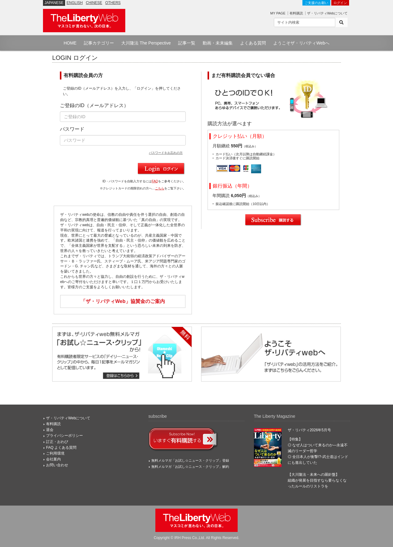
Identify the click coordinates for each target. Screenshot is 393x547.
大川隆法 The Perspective (146, 43)
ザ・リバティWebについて (327, 13)
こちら (159, 188)
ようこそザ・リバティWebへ (301, 43)
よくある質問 (253, 43)
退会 (49, 430)
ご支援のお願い (316, 3)
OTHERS (113, 3)
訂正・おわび (57, 442)
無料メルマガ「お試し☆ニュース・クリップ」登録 (190, 460)
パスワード (72, 129)
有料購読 (296, 13)
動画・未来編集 (218, 43)
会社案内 (53, 459)
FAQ (155, 181)
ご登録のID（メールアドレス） (94, 105)
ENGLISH (75, 3)
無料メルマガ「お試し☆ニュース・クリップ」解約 (190, 466)
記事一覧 (186, 43)
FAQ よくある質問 (61, 447)
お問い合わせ (57, 465)
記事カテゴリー (99, 43)
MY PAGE (277, 13)
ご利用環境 (55, 453)
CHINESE (94, 3)
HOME (70, 43)
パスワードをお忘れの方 (166, 152)
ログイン (340, 3)
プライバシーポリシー (64, 435)
